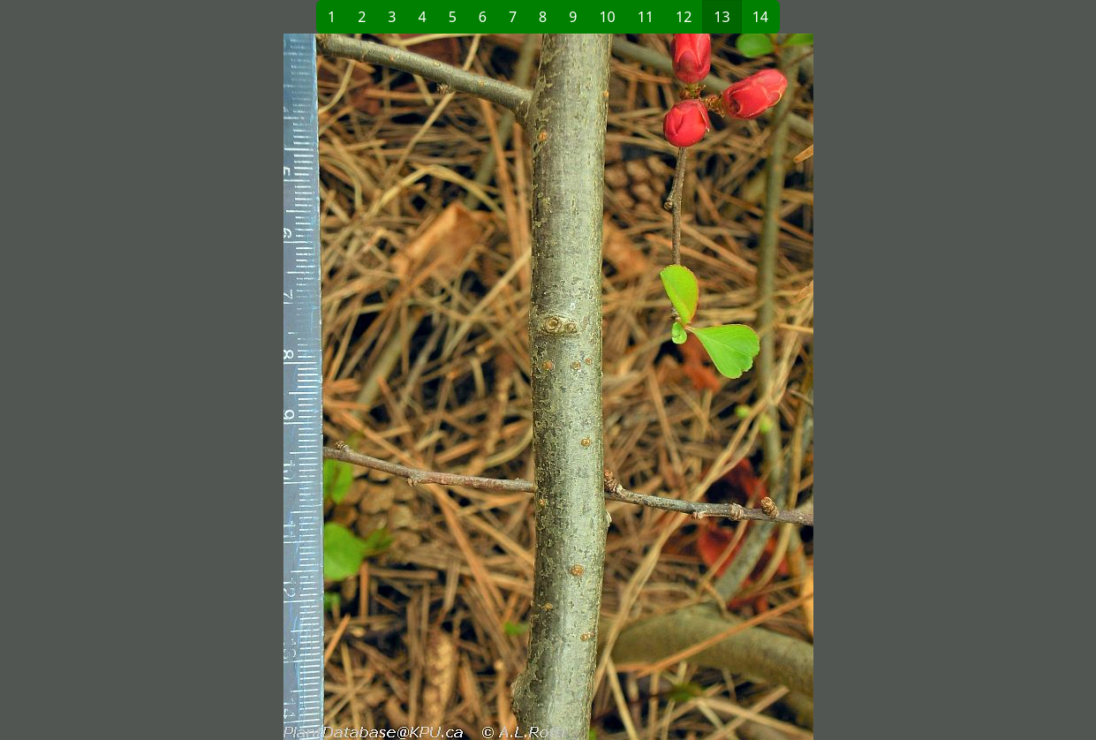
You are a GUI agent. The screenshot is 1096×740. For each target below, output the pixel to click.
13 (721, 16)
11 (646, 16)
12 (684, 16)
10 (607, 16)
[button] (302, 387)
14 (760, 16)
